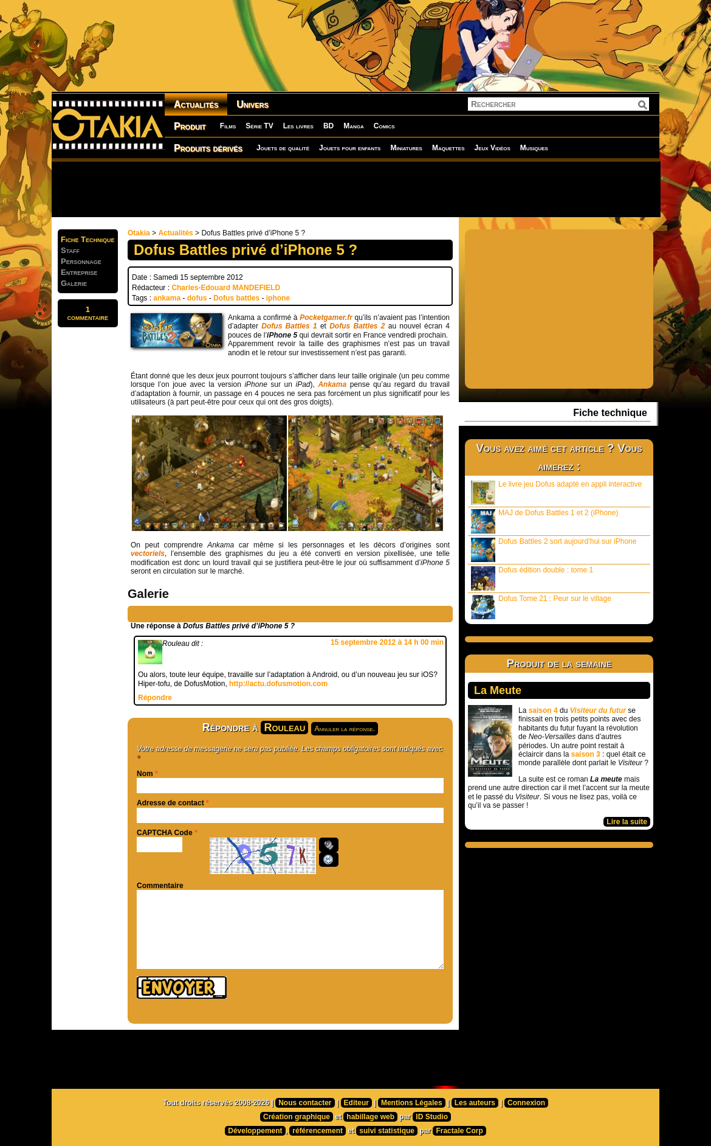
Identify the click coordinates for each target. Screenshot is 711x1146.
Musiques (534, 148)
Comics (384, 126)
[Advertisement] (355, 188)
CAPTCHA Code (165, 832)
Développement (255, 1131)
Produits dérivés (208, 148)
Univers (252, 104)
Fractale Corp (459, 1131)
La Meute (497, 690)
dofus (197, 298)
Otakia (139, 233)
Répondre (155, 697)
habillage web (370, 1117)
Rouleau (284, 727)
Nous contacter (304, 1103)
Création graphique (296, 1117)
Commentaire (160, 885)
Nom (145, 773)
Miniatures (406, 148)
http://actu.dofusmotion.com (278, 683)
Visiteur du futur (598, 710)
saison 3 (585, 754)
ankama (166, 298)
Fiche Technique (88, 239)
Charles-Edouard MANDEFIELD (225, 287)
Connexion (526, 1103)
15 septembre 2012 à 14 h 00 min (387, 642)
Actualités (196, 104)
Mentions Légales (411, 1103)
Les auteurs (475, 1103)
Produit (190, 126)
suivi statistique (386, 1131)
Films (228, 126)
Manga (353, 126)
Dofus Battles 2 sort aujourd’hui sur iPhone (553, 549)
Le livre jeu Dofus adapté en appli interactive (556, 492)
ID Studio (432, 1117)
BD (328, 126)
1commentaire (87, 313)
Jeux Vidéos (492, 148)
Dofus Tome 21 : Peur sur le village (541, 606)
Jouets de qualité (282, 148)
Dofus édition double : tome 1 (532, 578)
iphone (278, 298)
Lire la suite (626, 822)
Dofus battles (236, 298)
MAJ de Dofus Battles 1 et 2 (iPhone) (544, 521)
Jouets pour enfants (349, 148)
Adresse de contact (170, 803)
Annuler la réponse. (344, 728)
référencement (317, 1131)
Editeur (356, 1103)
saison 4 (543, 710)
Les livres (298, 126)
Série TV (259, 126)
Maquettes (448, 148)
